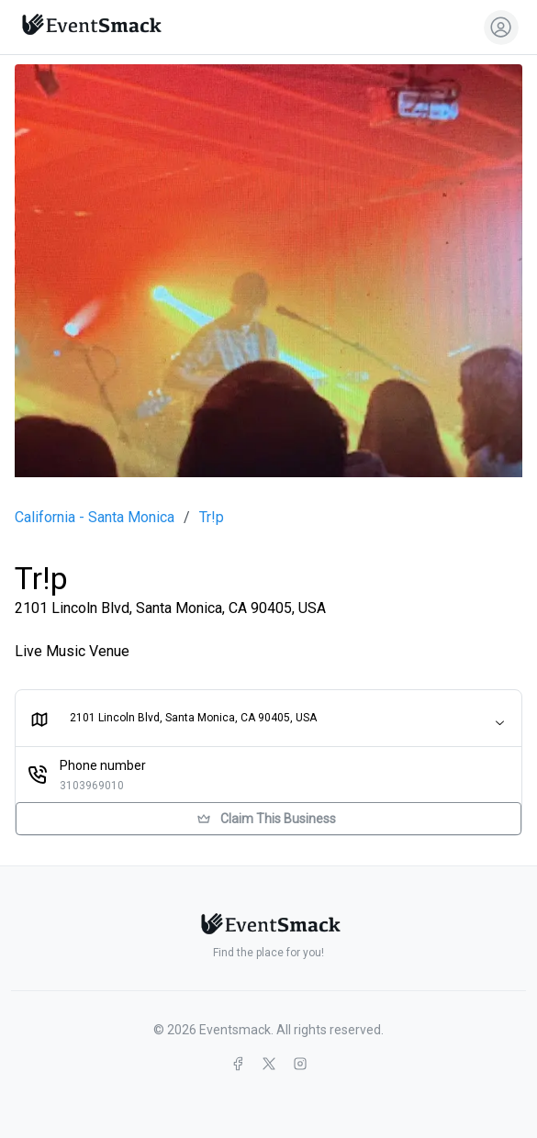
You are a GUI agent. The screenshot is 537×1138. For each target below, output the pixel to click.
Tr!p (211, 517)
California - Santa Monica (94, 517)
